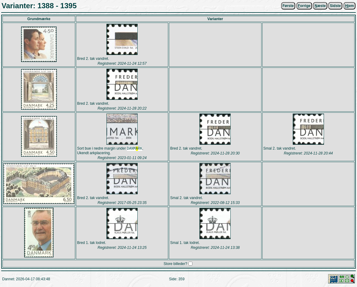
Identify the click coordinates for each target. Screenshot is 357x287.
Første (288, 6)
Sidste (335, 6)
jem (349, 6)
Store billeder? (175, 264)
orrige (304, 6)
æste (320, 6)
